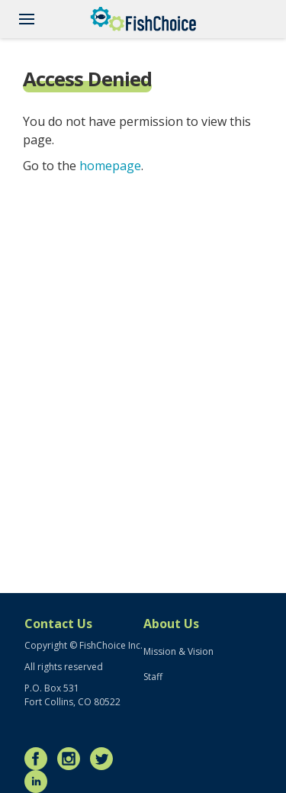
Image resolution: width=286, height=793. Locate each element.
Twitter (105, 758)
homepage (110, 165)
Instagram (72, 758)
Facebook (39, 758)
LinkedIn (39, 781)
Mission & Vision (178, 651)
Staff (152, 676)
